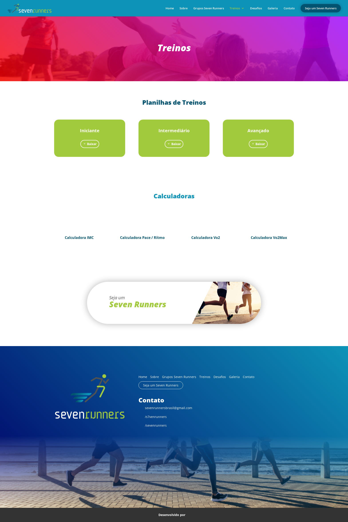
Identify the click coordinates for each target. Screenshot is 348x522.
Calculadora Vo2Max (269, 237)
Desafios (256, 8)
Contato (289, 8)
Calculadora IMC (79, 237)
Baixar (92, 144)
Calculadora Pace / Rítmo (142, 237)
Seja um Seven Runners (160, 385)
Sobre (184, 8)
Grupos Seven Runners (208, 8)
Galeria (273, 8)
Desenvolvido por (174, 514)
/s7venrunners (152, 417)
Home (170, 8)
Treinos (235, 8)
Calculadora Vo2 (205, 237)
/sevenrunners (152, 425)
